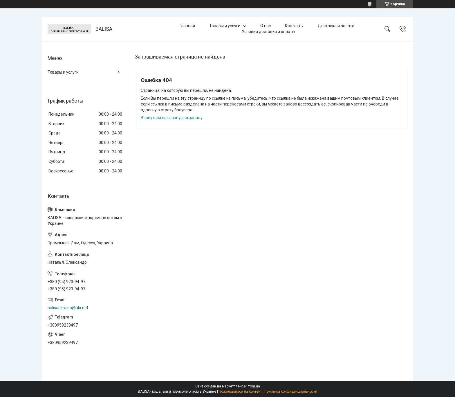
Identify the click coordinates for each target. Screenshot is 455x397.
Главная (187, 25)
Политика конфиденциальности (290, 391)
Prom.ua (253, 386)
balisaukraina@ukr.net (68, 307)
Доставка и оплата (336, 25)
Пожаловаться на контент (240, 391)
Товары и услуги (224, 25)
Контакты (294, 25)
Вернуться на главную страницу (172, 117)
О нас (265, 25)
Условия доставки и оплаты (268, 31)
